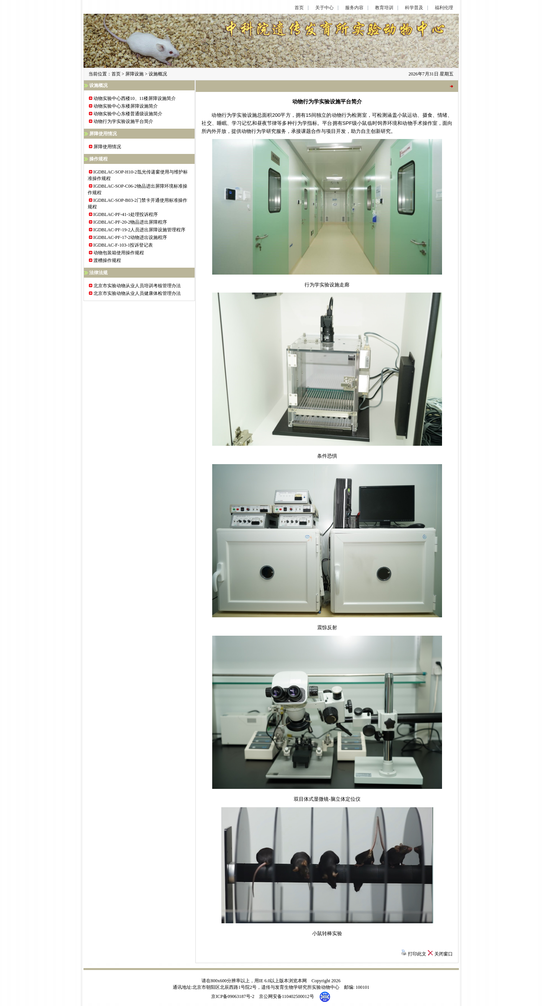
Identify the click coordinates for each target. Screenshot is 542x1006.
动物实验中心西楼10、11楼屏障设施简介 (134, 98)
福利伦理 (444, 7)
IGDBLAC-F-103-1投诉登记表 (123, 245)
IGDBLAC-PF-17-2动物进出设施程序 (130, 237)
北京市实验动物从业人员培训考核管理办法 (137, 285)
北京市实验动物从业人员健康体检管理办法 (137, 293)
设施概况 (158, 74)
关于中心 (324, 7)
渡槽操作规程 (107, 260)
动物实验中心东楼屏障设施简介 (125, 106)
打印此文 (417, 954)
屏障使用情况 (107, 146)
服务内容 (354, 7)
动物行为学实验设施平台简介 (123, 121)
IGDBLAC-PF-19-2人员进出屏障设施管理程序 (139, 229)
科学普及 (414, 7)
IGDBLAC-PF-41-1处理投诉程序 (125, 214)
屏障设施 (134, 74)
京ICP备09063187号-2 (232, 996)
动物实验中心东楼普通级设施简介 (127, 113)
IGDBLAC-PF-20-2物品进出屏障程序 (130, 222)
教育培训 (384, 7)
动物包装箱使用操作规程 (118, 252)
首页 (299, 7)
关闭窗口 (443, 954)
